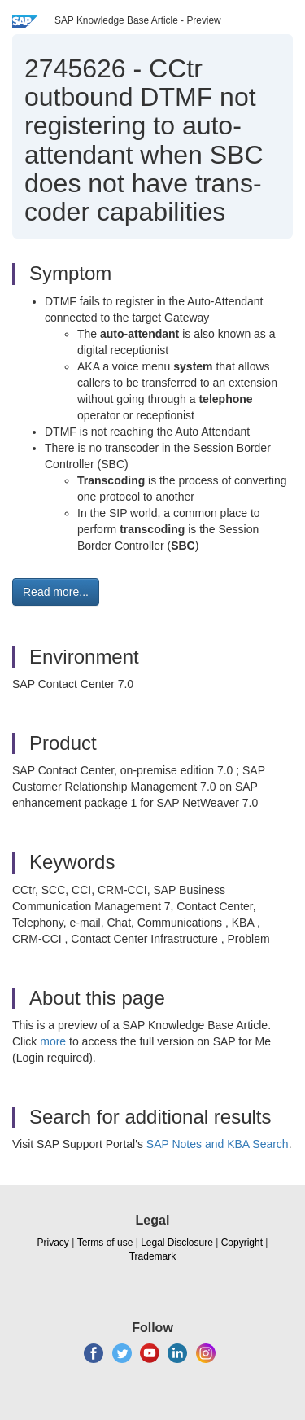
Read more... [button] (56, 591)
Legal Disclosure (177, 1242)
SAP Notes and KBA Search (217, 1143)
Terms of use (105, 1242)
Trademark (152, 1256)
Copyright (242, 1242)
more (53, 1041)
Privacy (53, 1242)
